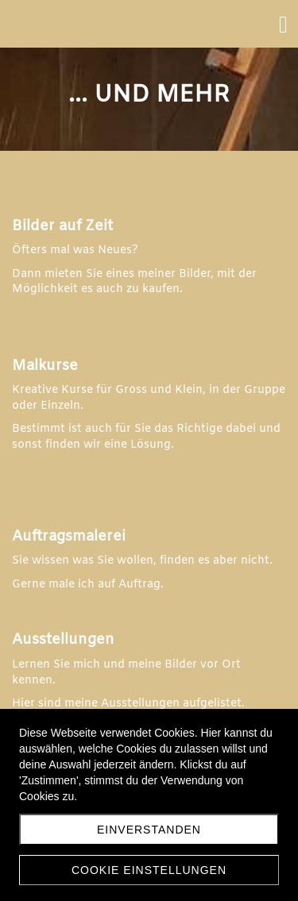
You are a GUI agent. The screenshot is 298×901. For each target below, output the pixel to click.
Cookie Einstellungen (149, 870)
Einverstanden (149, 829)
